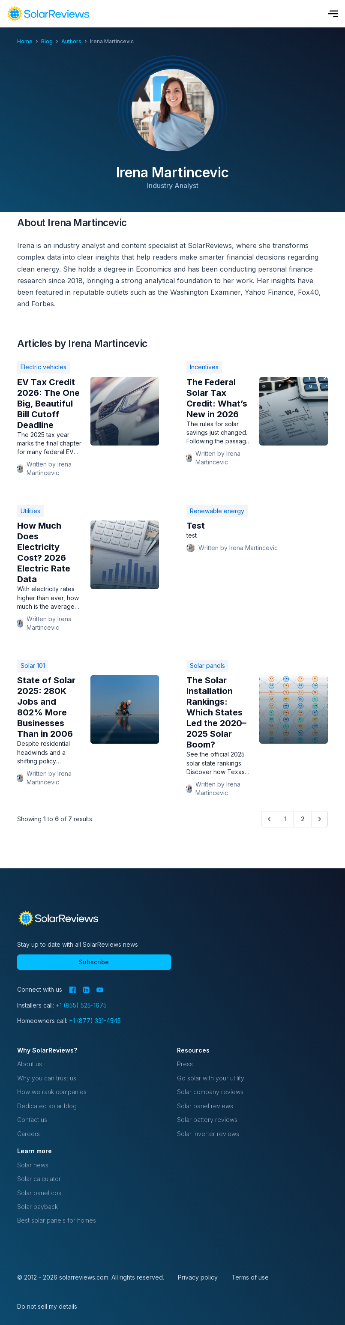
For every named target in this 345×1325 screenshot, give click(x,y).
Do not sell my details (47, 1306)
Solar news (32, 1165)
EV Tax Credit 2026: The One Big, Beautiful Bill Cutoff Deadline (48, 403)
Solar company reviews (210, 1091)
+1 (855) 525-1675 (81, 1005)
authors (71, 41)
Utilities (30, 510)
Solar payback (37, 1206)
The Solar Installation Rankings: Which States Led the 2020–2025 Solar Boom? (216, 712)
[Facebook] (72, 990)
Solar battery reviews (207, 1119)
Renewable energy (217, 510)
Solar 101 (33, 665)
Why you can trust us (46, 1078)
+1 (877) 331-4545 (95, 1020)
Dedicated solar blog (47, 1106)
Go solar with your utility (210, 1078)
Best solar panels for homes (56, 1220)
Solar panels (207, 665)
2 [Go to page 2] (303, 819)
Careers (28, 1133)
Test (195, 525)
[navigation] (48, 13)
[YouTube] (100, 990)
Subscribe (94, 962)
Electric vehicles (43, 367)
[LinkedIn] (86, 990)
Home (25, 41)
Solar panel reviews (205, 1106)
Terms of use (250, 1277)
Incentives (204, 367)
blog (47, 41)
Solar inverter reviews (208, 1133)
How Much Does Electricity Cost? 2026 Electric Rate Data (43, 552)
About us (29, 1064)
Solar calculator (39, 1178)
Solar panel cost (40, 1192)
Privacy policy (198, 1277)
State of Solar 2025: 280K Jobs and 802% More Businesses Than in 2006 (46, 707)
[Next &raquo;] (320, 819)
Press (185, 1064)
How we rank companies (52, 1091)
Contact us (32, 1119)
